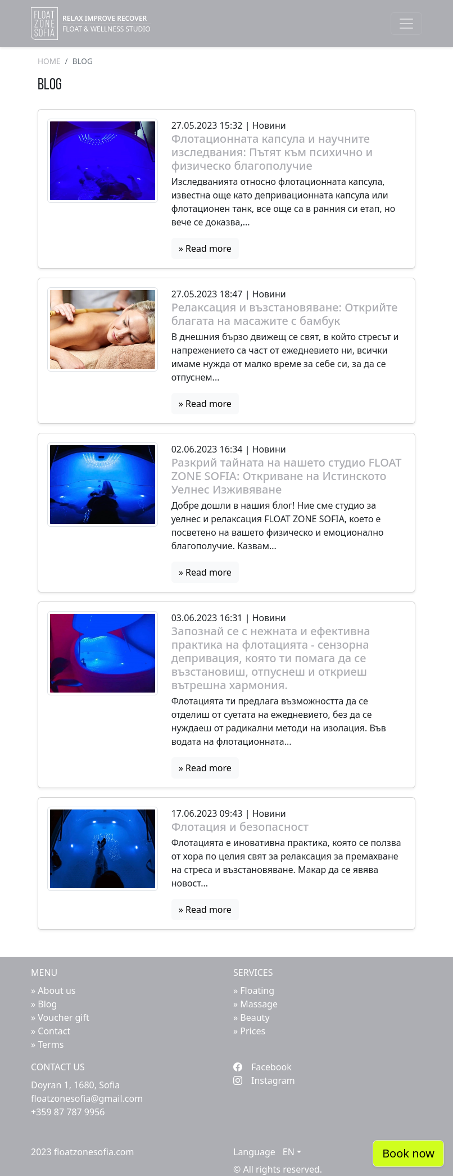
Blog (47, 1004)
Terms (51, 1044)
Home (49, 61)
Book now (408, 1153)
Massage (259, 1004)
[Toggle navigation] (406, 23)
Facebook (262, 1067)
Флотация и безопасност (240, 827)
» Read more (205, 248)
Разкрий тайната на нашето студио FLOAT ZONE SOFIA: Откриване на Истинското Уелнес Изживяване (286, 476)
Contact (54, 1031)
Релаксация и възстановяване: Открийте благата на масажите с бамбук (284, 314)
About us (56, 990)
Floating (257, 990)
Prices (252, 1031)
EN (289, 1152)
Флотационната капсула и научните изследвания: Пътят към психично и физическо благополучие (272, 152)
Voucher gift (63, 1017)
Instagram (264, 1080)
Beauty (254, 1017)
